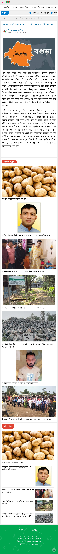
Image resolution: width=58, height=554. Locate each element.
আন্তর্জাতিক (24, 7)
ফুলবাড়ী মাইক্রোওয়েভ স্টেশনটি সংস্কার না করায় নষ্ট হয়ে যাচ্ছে (23, 308)
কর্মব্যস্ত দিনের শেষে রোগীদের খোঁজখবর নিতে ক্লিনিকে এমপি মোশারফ (25, 271)
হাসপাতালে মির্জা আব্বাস (42, 13)
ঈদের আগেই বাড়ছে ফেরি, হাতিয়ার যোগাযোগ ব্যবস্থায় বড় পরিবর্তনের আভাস (27, 419)
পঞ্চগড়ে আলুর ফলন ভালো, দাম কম (12, 462)
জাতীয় (6, 7)
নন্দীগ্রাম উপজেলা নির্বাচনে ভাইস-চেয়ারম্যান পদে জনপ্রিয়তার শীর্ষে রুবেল (26, 235)
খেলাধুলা (33, 7)
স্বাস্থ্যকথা (49, 7)
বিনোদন (41, 7)
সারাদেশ (14, 7)
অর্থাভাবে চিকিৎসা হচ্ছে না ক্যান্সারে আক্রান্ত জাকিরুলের (20, 383)
